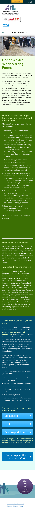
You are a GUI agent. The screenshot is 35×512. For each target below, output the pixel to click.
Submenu (3, 2)
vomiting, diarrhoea (10, 332)
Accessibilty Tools (11, 19)
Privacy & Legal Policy (15, 506)
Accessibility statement (15, 504)
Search (5, 2)
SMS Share (17, 1)
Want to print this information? (16, 457)
